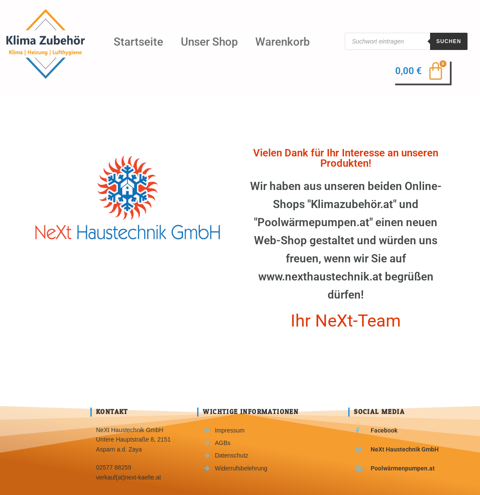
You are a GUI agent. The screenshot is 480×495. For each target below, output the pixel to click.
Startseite (137, 40)
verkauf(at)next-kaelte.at (128, 475)
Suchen (449, 41)
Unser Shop (205, 40)
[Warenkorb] (423, 72)
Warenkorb (276, 40)
